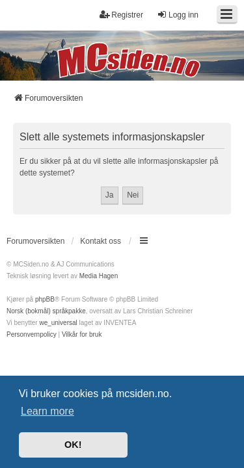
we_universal (58, 322)
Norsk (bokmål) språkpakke (46, 311)
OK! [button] (72, 444)
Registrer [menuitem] (121, 15)
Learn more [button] (47, 411)
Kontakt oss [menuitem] (100, 241)
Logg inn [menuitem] (177, 15)
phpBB (45, 299)
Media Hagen (98, 276)
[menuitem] (32, 335)
